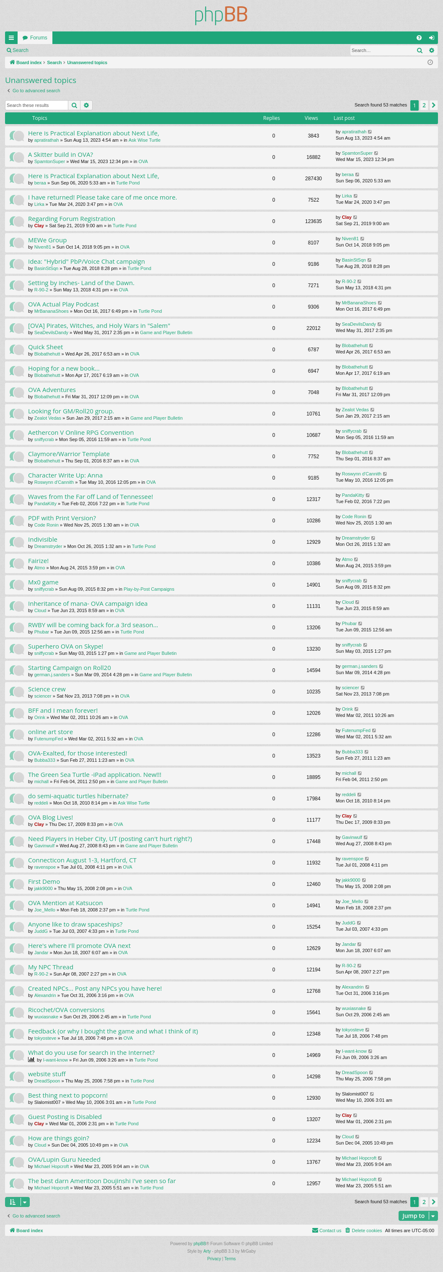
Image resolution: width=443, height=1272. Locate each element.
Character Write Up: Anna (65, 475)
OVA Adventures (52, 389)
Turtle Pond (128, 182)
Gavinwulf (44, 845)
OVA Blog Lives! (50, 817)
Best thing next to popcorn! (68, 1095)
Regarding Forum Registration (71, 218)
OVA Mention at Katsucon (65, 902)
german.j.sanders (52, 674)
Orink (39, 717)
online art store (50, 731)
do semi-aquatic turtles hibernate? (78, 796)
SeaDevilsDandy (51, 332)
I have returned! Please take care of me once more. (102, 197)
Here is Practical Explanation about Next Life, (93, 133)
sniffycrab (44, 439)
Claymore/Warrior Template (69, 453)
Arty (207, 1251)
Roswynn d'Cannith (54, 482)
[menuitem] (419, 37)
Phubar (41, 631)
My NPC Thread (50, 967)
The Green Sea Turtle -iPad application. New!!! (94, 774)
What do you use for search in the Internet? (91, 1052)
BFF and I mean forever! (63, 710)
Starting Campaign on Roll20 (69, 667)
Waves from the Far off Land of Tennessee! (90, 496)
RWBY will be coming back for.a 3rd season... (93, 624)
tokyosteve (45, 1038)
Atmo (39, 567)
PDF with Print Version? (62, 518)
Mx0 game (43, 582)
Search (20, 50)
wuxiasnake (46, 1016)
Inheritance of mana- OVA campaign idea (88, 603)
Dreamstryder (48, 546)
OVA (143, 161)
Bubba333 (44, 760)
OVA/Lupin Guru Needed (64, 1159)
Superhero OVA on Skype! (65, 646)
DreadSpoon (47, 1080)
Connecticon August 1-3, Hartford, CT (82, 860)
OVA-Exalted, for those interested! (77, 753)
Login (47, 50)
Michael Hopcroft (51, 1166)
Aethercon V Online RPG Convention (81, 432)
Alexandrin (45, 995)
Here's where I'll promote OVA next (79, 945)
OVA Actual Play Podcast (63, 304)
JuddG (41, 931)
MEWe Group (47, 240)
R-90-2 (41, 289)
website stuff (47, 1074)
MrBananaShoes (51, 311)
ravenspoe (45, 867)
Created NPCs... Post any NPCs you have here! (95, 988)
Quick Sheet (45, 347)
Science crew (47, 689)
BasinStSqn (46, 268)
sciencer (43, 695)
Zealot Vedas (47, 418)
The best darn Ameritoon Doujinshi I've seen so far (102, 1180)
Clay (39, 225)
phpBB (200, 1243)
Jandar (41, 952)
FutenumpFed (48, 738)
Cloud (40, 610)
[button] (434, 105)
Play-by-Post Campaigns (149, 589)
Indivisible (42, 539)
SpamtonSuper (49, 161)
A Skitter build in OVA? (60, 154)
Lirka (39, 204)
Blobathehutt (47, 353)
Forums (38, 38)
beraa (40, 182)
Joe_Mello (44, 909)
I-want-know (55, 1059)
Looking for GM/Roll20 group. (71, 411)
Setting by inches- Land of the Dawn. (81, 282)
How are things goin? (58, 1138)
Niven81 (42, 246)
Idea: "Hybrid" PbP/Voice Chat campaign (86, 261)
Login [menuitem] (433, 39)
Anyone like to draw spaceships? (75, 924)
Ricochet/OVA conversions (66, 1009)
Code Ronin (46, 524)
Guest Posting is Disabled (65, 1116)
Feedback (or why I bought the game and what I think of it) (113, 1031)
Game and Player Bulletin (166, 332)
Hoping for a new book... (64, 368)
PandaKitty (45, 503)
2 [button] (424, 105)
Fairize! (38, 560)
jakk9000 (43, 888)
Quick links (13, 39)
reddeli (41, 802)
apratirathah (46, 140)
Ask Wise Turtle (145, 140)
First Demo (44, 881)
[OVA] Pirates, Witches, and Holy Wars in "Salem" (99, 325)
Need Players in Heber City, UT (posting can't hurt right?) (110, 838)
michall (41, 781)
